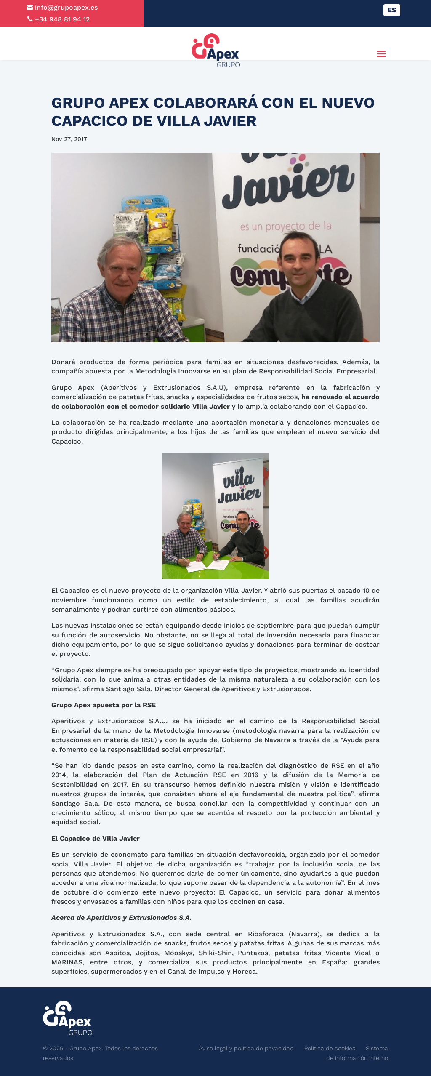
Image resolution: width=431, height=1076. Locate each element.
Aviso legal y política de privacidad (246, 1048)
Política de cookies (329, 1048)
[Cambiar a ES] (391, 10)
